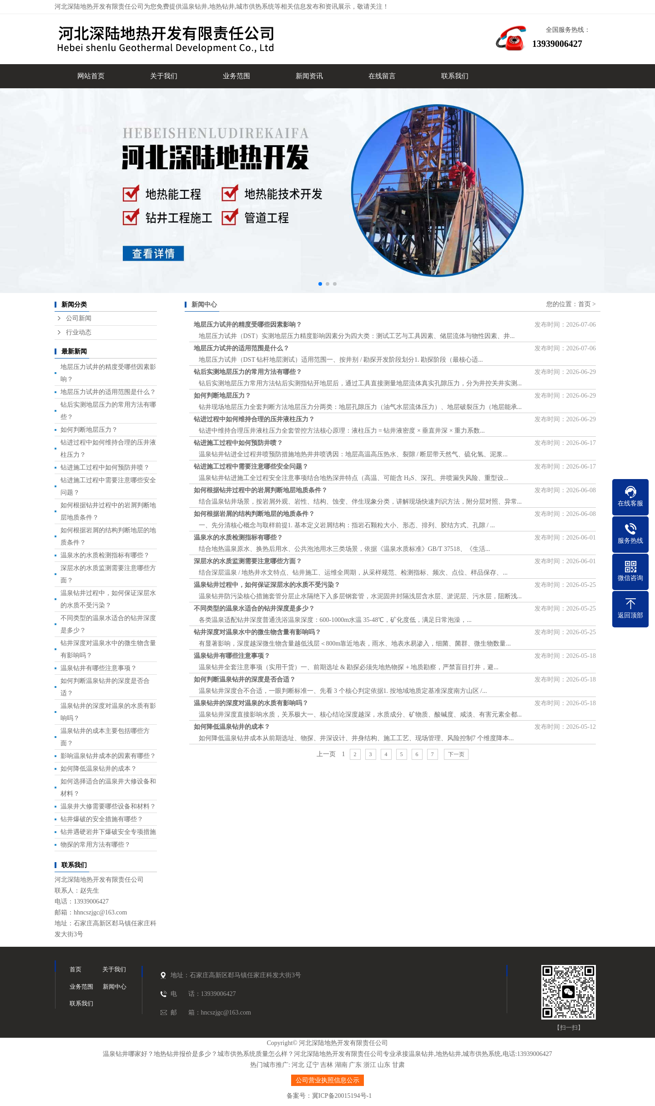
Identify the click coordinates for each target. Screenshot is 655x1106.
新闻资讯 (309, 76)
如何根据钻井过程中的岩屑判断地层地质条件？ (261, 490)
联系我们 (455, 76)
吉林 (326, 1064)
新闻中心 (114, 986)
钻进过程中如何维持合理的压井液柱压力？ (254, 419)
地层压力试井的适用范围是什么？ (108, 392)
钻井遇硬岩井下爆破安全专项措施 (108, 831)
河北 (298, 1064)
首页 (584, 304)
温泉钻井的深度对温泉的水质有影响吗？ (251, 703)
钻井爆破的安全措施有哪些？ (101, 819)
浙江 (369, 1064)
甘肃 (398, 1064)
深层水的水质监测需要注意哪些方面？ (248, 561)
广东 (355, 1064)
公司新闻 (78, 318)
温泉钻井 (194, 6)
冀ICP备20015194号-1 (342, 1095)
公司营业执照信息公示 (327, 1080)
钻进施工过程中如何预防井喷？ (105, 467)
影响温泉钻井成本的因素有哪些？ (108, 755)
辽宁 (312, 1064)
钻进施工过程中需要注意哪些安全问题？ (251, 466)
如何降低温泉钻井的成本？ (98, 768)
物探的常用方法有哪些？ (95, 844)
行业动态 (78, 332)
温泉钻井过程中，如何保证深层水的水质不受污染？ (267, 584)
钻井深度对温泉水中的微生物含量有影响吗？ (257, 632)
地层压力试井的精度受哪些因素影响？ (248, 324)
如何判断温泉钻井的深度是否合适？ (245, 679)
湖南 (341, 1064)
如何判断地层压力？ (89, 429)
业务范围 (236, 76)
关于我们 (163, 76)
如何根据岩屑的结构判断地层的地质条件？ (254, 513)
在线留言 (382, 76)
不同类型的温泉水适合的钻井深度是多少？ (254, 608)
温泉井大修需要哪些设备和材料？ (108, 806)
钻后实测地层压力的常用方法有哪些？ (248, 372)
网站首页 (91, 76)
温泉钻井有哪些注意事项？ (98, 668)
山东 (384, 1064)
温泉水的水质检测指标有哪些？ (105, 555)
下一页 (456, 754)
